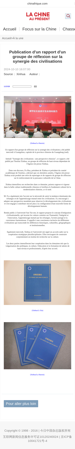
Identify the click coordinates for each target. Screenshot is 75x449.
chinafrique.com (37, 3)
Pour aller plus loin (21, 404)
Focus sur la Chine (39, 29)
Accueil (9, 29)
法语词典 (7, 86)
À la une (18, 38)
